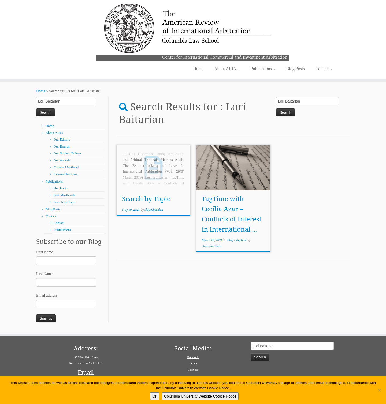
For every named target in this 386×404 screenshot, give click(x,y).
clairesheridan (153, 210)
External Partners (66, 174)
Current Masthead (66, 167)
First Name (44, 252)
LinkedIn (193, 369)
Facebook (193, 357)
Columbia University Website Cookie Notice (200, 396)
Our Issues (61, 188)
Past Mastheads (64, 195)
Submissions (62, 230)
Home (198, 68)
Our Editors (62, 139)
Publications (263, 68)
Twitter (193, 363)
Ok (154, 396)
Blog (230, 240)
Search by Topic (65, 202)
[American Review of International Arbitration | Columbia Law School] (193, 32)
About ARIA (227, 68)
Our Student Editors (67, 153)
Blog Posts (295, 68)
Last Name (44, 274)
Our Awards (62, 160)
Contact (324, 68)
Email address (46, 295)
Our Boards (62, 146)
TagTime (241, 240)
